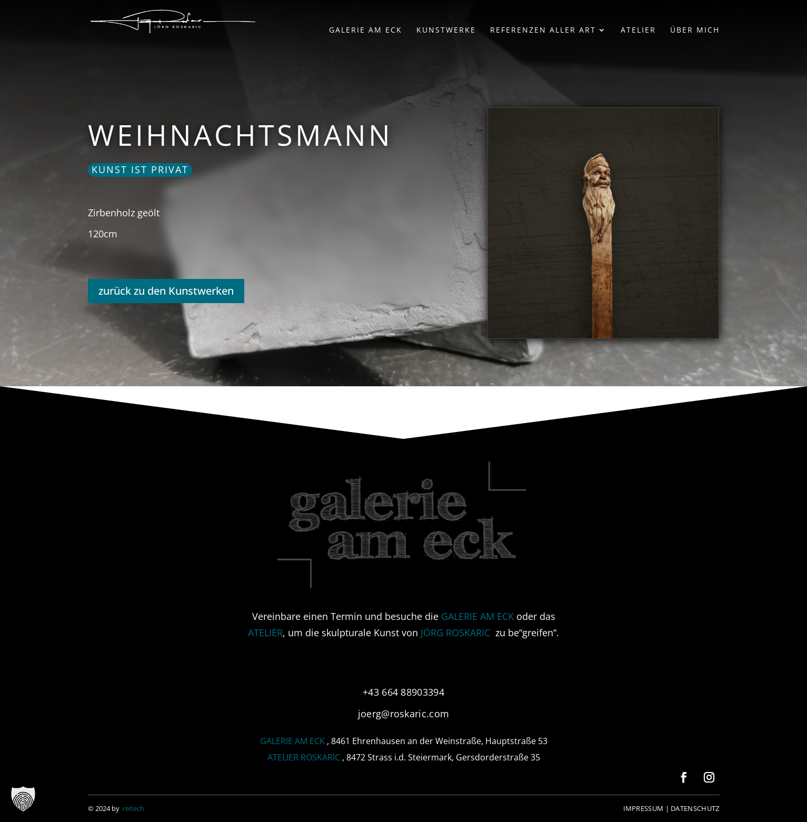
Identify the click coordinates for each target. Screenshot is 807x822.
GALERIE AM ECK (477, 616)
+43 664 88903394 (403, 692)
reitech (133, 808)
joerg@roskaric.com (403, 713)
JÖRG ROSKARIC (455, 632)
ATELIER (265, 632)
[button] (23, 799)
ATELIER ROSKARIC (303, 757)
